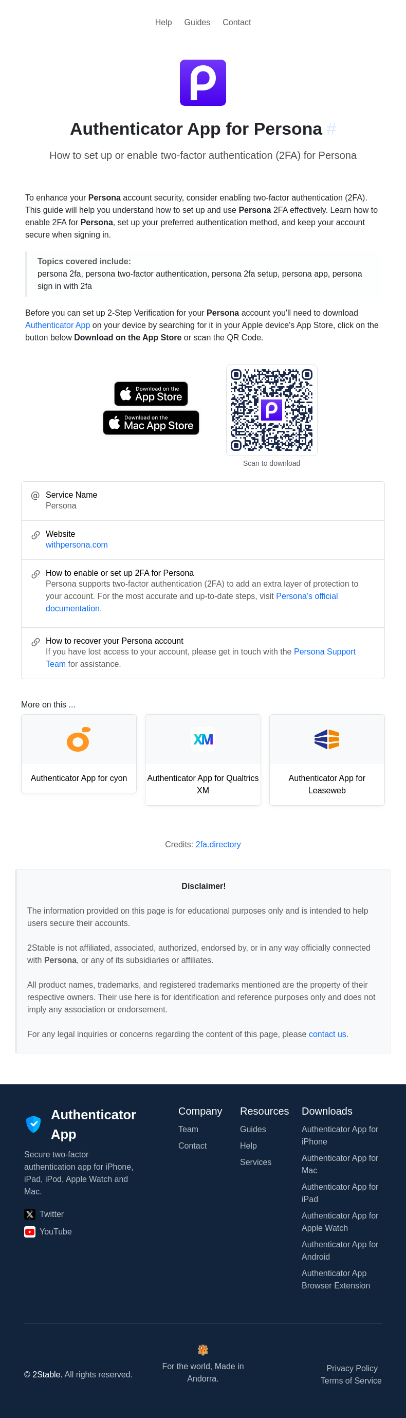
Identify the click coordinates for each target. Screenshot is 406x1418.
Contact (237, 22)
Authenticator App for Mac (340, 1164)
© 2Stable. (43, 1374)
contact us (327, 1034)
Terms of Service (351, 1380)
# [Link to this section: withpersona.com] (331, 128)
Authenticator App (57, 325)
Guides (197, 22)
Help (163, 22)
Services (255, 1162)
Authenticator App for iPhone (340, 1135)
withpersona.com (77, 544)
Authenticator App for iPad (340, 1193)
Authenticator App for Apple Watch (340, 1221)
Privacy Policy (352, 1368)
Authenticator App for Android (340, 1250)
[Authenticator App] (80, 1124)
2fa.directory (218, 844)
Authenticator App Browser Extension (336, 1279)
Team (188, 1129)
